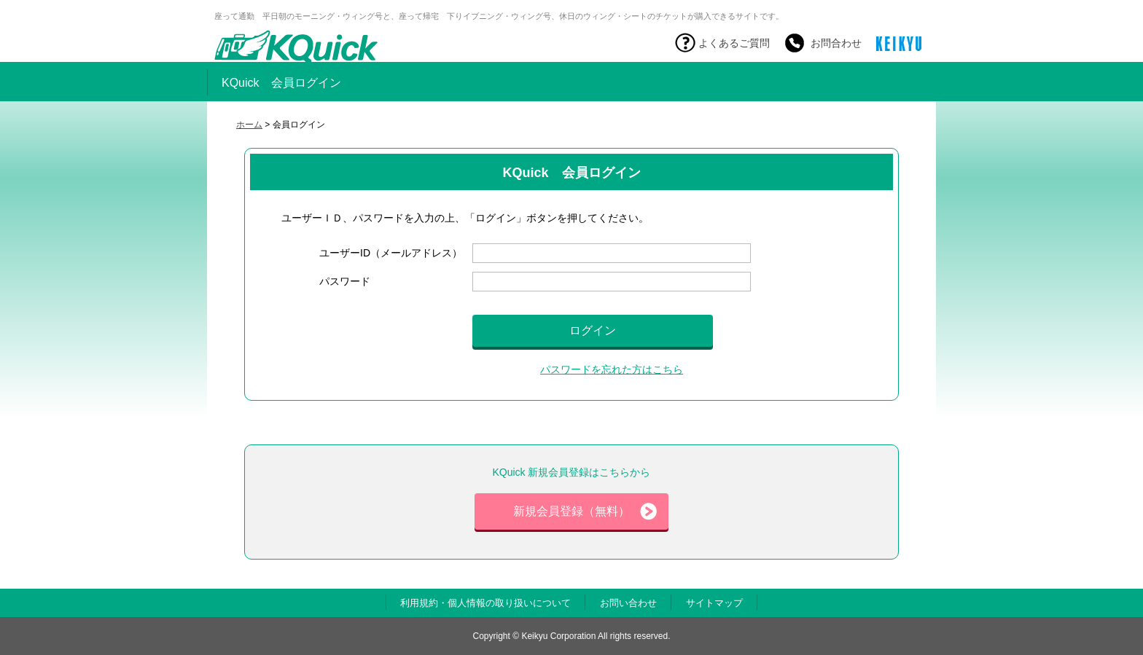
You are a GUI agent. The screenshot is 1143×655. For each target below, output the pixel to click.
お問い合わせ (628, 602)
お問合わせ (836, 43)
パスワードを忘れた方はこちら (611, 369)
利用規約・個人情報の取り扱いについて (485, 602)
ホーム (249, 124)
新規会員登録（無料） (585, 511)
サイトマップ (714, 602)
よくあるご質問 (734, 43)
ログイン (592, 330)
